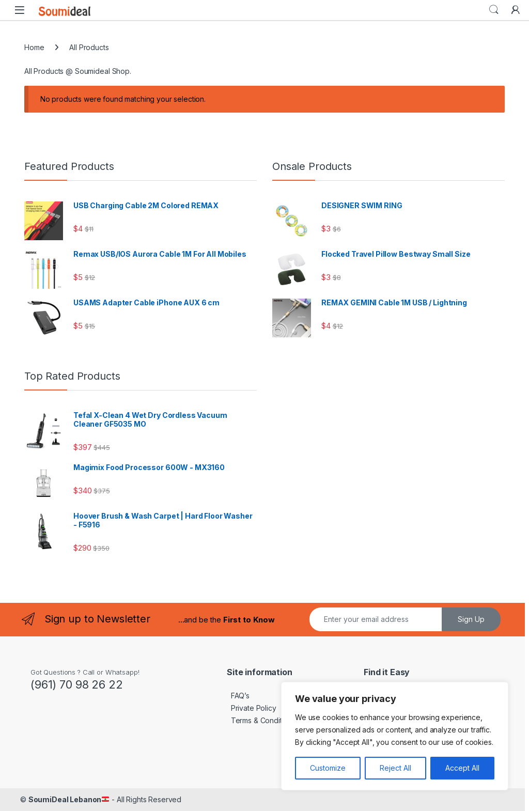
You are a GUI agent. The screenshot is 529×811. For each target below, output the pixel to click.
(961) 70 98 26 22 (76, 684)
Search (494, 9)
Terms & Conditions (261, 720)
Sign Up (471, 619)
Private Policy (251, 708)
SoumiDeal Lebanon (69, 799)
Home (34, 47)
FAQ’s (238, 695)
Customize (328, 767)
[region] (394, 736)
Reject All (395, 767)
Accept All (462, 767)
